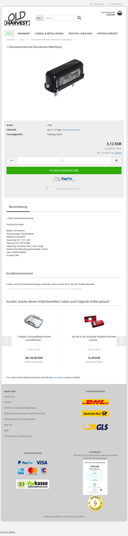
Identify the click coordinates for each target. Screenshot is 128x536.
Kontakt (7, 404)
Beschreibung (18, 208)
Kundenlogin (97, 4)
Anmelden (77, 290)
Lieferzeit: (11, 131)
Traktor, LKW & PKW (80, 33)
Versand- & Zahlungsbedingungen (20, 410)
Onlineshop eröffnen (53, 518)
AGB (6, 432)
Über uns (8, 426)
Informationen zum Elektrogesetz (19, 421)
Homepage (58, 379)
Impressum (9, 398)
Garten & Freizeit (107, 33)
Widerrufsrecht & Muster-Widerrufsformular (24, 415)
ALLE (9, 33)
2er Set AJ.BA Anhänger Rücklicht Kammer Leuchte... (94, 340)
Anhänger (23, 33)
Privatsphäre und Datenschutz (18, 438)
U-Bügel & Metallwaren (49, 33)
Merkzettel (115, 4)
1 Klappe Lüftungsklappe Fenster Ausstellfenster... (34, 340)
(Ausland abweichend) (71, 132)
